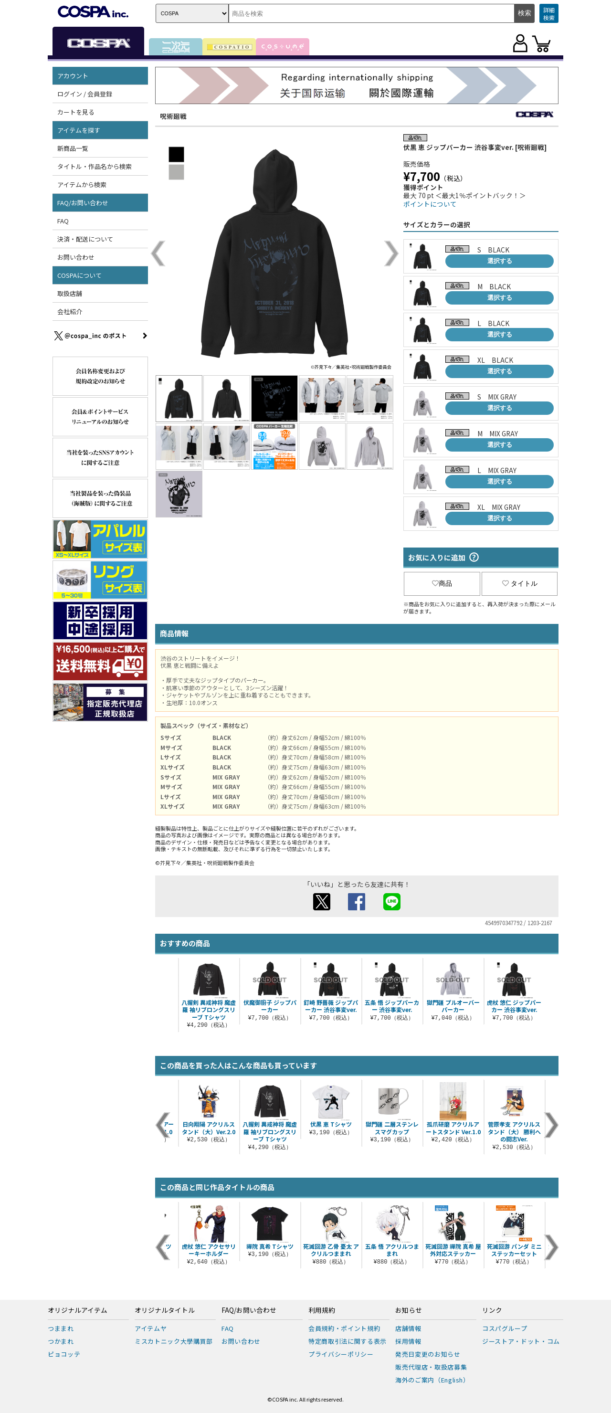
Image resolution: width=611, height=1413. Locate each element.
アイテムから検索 (81, 184)
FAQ (63, 220)
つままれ (61, 1328)
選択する (499, 260)
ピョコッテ (64, 1354)
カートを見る (76, 111)
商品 (442, 583)
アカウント (72, 75)
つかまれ (61, 1341)
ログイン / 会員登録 (84, 93)
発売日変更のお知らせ (428, 1354)
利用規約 (321, 1310)
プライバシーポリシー (341, 1354)
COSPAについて (79, 275)
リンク (492, 1310)
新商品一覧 (72, 148)
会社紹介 (69, 311)
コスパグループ (504, 1328)
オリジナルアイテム (77, 1310)
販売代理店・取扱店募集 (431, 1366)
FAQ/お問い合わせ (82, 202)
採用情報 (408, 1341)
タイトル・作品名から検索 (94, 166)
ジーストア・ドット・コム (521, 1341)
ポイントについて (430, 204)
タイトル (519, 583)
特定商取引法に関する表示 (347, 1341)
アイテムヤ (151, 1328)
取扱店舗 (69, 293)
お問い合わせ (76, 257)
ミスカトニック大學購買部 (174, 1341)
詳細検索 (549, 13)
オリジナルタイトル (165, 1310)
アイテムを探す (78, 130)
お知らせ (408, 1310)
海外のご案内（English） (432, 1379)
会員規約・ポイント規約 (344, 1328)
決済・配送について (85, 238)
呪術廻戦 (173, 116)
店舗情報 (408, 1328)
